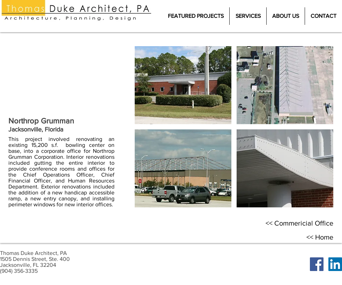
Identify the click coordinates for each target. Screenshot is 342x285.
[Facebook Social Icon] (317, 264)
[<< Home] (319, 237)
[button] (183, 85)
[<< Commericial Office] (299, 223)
